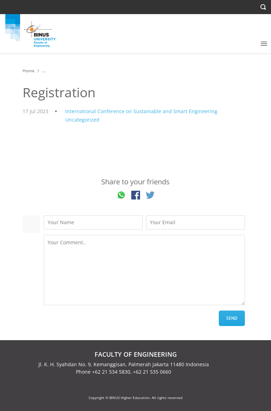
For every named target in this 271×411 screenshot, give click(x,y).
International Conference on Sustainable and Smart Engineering (141, 111)
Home (29, 71)
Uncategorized (82, 119)
